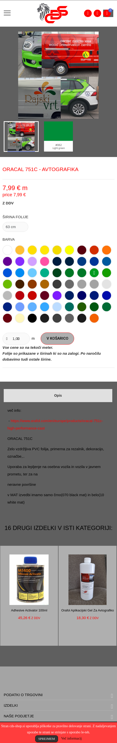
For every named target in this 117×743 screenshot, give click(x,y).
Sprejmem (46, 739)
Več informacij (71, 738)
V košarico (57, 338)
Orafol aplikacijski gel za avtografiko (87, 610)
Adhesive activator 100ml (29, 610)
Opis (58, 395)
